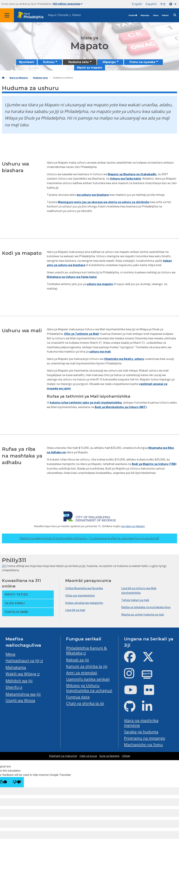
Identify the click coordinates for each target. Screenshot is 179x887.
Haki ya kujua (88, 756)
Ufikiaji (126, 756)
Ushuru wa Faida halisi (125, 178)
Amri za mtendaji (81, 672)
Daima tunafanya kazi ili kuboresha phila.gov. (90, 538)
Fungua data (78, 697)
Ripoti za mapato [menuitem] (89, 67)
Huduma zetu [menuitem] (78, 62)
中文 (163, 4)
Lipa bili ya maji (75, 610)
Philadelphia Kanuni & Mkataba (86, 650)
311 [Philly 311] (4, 566)
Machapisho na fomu (143, 744)
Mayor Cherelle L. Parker (64, 15)
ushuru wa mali (100, 351)
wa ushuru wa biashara (93, 195)
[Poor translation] (17, 782)
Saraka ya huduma (141, 731)
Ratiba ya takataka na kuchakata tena (145, 607)
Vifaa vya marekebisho (80, 595)
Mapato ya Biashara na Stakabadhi (132, 174)
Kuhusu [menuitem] (48, 62)
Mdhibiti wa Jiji (19, 680)
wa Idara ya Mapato (133, 526)
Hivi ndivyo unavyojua (68, 3)
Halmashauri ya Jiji (22, 660)
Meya (10, 654)
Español (151, 4)
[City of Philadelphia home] (32, 15)
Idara (155, 15)
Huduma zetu (40, 77)
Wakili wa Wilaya (21, 673)
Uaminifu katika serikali (88, 679)
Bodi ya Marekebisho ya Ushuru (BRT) (121, 407)
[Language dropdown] (173, 4)
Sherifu (12, 687)
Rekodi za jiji (77, 660)
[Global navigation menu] (7, 15)
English (137, 4)
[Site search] (175, 15)
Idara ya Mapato (18, 77)
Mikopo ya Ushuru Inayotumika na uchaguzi (89, 688)
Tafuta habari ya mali (135, 600)
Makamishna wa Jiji (23, 694)
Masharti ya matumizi (63, 756)
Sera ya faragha (109, 756)
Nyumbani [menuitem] (26, 62)
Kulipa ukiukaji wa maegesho (84, 603)
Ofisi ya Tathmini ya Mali (81, 334)
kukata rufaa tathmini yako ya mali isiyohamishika (86, 402)
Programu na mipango (144, 738)
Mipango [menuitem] (109, 62)
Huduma (133, 15)
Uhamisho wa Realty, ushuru (124, 359)
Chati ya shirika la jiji (85, 703)
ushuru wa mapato (100, 284)
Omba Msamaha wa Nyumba (84, 588)
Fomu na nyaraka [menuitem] (142, 62)
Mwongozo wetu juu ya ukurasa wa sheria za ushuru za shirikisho (103, 202)
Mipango (145, 15)
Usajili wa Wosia (20, 700)
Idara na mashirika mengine (141, 723)
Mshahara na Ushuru (61, 277)
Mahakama (16, 667)
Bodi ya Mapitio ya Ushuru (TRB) (154, 464)
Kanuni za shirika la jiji (86, 666)
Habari (165, 15)
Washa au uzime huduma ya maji (142, 614)
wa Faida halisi (86, 277)
